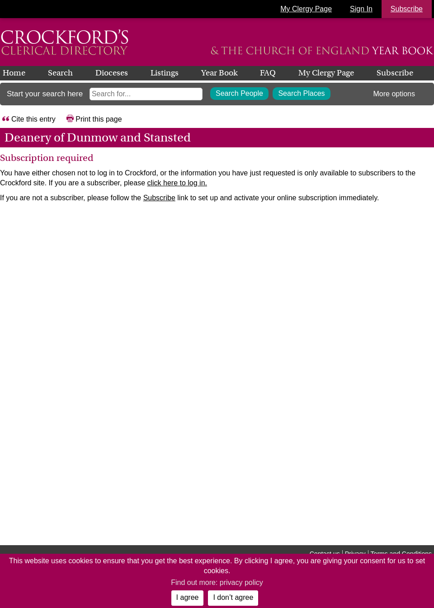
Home (14, 73)
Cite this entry (33, 119)
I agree (187, 597)
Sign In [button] (361, 9)
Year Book (219, 73)
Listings (165, 73)
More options (394, 94)
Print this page (98, 119)
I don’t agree (233, 597)
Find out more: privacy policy (217, 582)
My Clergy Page (306, 9)
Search (60, 73)
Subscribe (395, 73)
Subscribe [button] (407, 9)
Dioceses (111, 73)
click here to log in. (177, 183)
